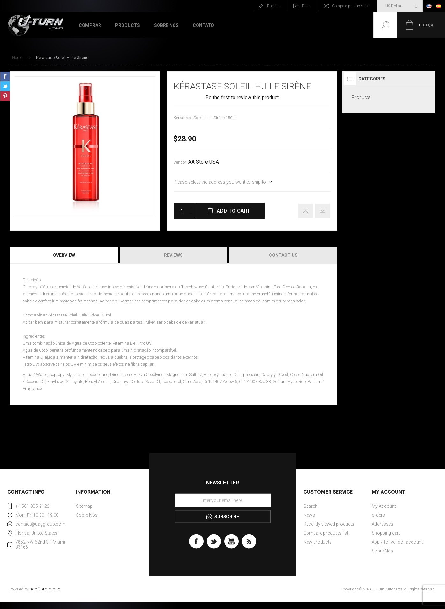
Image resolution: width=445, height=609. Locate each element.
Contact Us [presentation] (283, 255)
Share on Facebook (5, 76)
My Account (384, 506)
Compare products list (351, 6)
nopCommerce (44, 589)
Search (310, 506)
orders (378, 515)
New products (317, 541)
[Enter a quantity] (180, 211)
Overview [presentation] (64, 255)
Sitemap (84, 506)
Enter (306, 6)
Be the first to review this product (242, 98)
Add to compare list (305, 211)
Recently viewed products (328, 524)
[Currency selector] (399, 6)
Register (274, 6)
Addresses (382, 524)
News (309, 515)
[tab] (64, 255)
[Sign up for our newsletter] (223, 500)
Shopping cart (386, 533)
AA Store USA (203, 162)
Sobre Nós (87, 515)
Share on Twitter (5, 86)
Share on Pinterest (5, 96)
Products (361, 97)
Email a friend (322, 211)
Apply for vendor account (397, 541)
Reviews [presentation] (173, 255)
